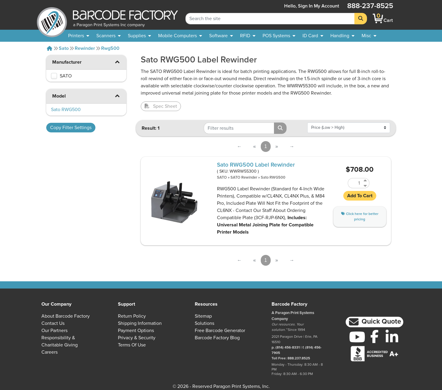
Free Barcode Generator (220, 330)
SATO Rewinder (243, 178)
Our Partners (54, 330)
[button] (117, 62)
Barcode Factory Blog (217, 337)
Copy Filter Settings (71, 127)
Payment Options (136, 330)
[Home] (49, 48)
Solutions (204, 323)
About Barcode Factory (65, 316)
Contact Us (53, 323)
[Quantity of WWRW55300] (355, 183)
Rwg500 (110, 48)
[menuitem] (79, 36)
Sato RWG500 (273, 178)
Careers (49, 352)
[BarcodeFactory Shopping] (377, 18)
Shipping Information (140, 323)
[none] (369, 36)
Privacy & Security (136, 337)
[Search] (360, 18)
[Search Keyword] (270, 18)
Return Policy (132, 316)
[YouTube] (357, 337)
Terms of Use (132, 345)
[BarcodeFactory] (52, 18)
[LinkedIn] (392, 337)
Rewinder (85, 48)
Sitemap (203, 316)
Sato (64, 48)
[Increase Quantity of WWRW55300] (365, 180)
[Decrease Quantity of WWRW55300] (365, 185)
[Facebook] (374, 336)
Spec (161, 106)
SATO (222, 178)
